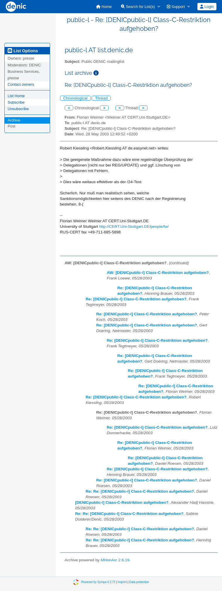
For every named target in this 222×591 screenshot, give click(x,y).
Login (207, 6)
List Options (23, 50)
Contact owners (21, 84)
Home (104, 6)
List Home (16, 96)
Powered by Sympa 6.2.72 (98, 582)
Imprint (122, 582)
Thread (101, 98)
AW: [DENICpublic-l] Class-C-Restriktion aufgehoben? (158, 272)
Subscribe (16, 102)
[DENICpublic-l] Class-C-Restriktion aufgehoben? (122, 502)
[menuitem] (103, 6)
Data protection (139, 582)
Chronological (75, 98)
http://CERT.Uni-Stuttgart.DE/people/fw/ (134, 226)
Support (176, 6)
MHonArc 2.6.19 (115, 560)
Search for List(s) (138, 6)
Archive (14, 120)
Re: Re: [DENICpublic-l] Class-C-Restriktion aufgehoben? (140, 491)
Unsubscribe (18, 109)
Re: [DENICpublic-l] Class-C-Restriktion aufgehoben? (136, 299)
